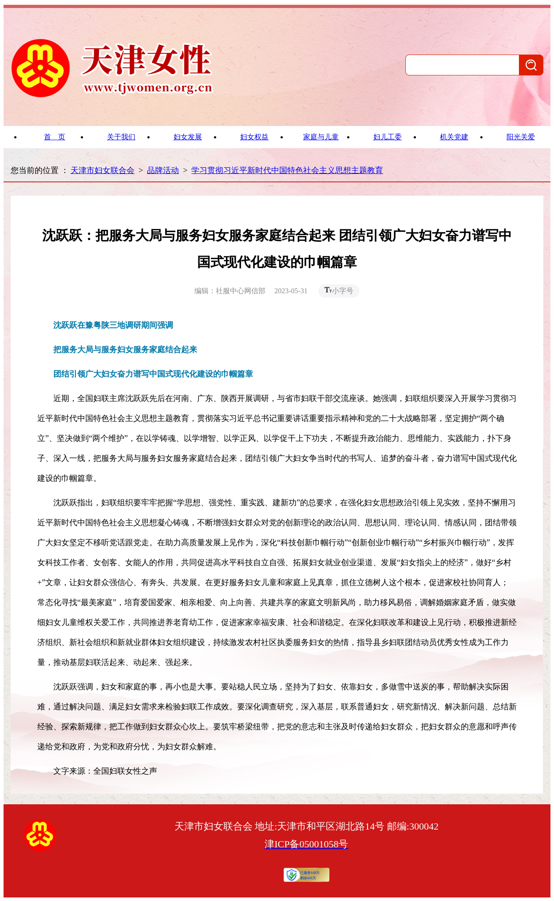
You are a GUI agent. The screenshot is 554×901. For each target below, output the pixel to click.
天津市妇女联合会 (103, 170)
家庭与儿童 (321, 137)
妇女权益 (254, 137)
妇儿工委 (387, 137)
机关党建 (454, 137)
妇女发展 (188, 137)
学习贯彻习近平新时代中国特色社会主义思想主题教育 (287, 170)
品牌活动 (163, 170)
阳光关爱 (521, 137)
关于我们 (121, 137)
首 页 (54, 137)
